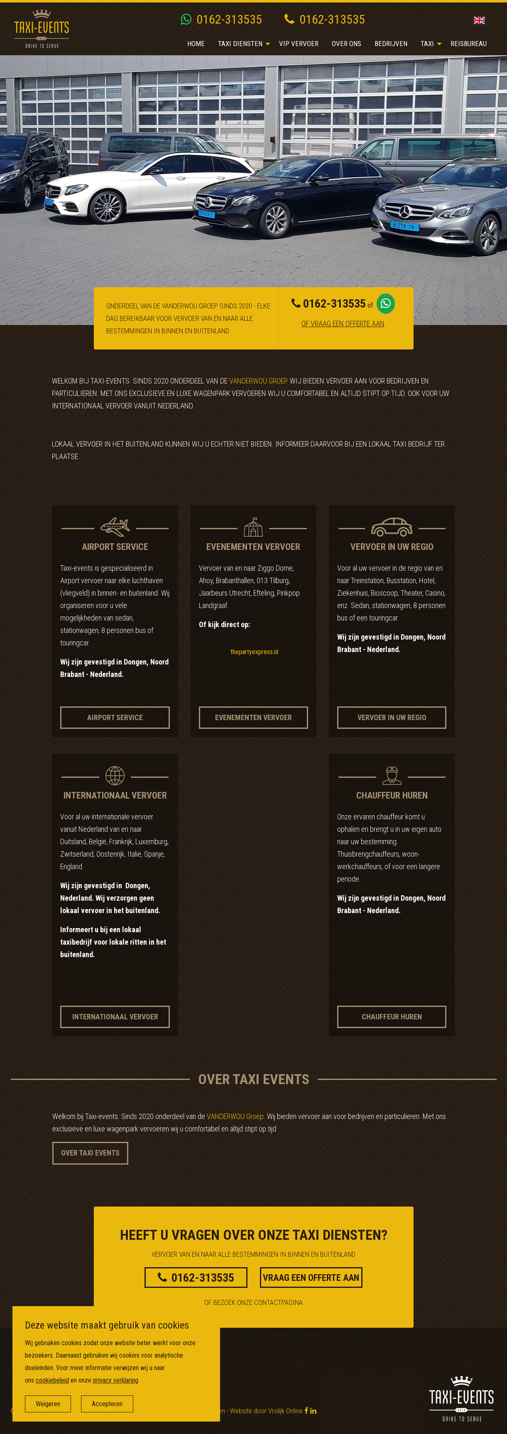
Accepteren (107, 1404)
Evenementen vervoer (253, 717)
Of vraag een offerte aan (343, 323)
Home (196, 43)
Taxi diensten (240, 43)
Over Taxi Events (90, 1152)
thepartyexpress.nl (254, 652)
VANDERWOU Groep (258, 380)
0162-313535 (221, 19)
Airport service (115, 717)
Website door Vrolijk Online (266, 1411)
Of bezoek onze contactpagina (253, 1302)
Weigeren (48, 1404)
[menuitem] (196, 44)
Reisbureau (469, 43)
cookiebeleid (52, 1380)
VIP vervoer (298, 43)
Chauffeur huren (392, 1016)
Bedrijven (391, 43)
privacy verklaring (115, 1380)
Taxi (427, 43)
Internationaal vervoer (115, 1016)
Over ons (346, 43)
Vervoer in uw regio (392, 717)
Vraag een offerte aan (311, 1278)
